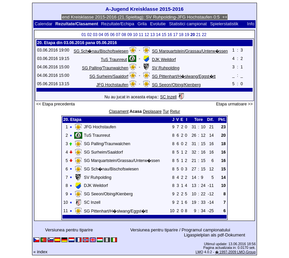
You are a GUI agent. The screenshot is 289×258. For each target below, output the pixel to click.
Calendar (44, 23)
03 (95, 34)
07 (118, 34)
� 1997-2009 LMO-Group (235, 252)
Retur (175, 111)
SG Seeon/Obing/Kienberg (176, 85)
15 (164, 34)
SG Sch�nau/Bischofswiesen (101, 51)
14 (158, 34)
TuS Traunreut (114, 59)
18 (181, 34)
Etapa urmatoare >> (234, 104)
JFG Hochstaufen (112, 85)
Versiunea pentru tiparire (69, 229)
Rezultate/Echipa (117, 23)
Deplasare (152, 111)
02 (89, 34)
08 (123, 34)
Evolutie (158, 23)
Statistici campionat (188, 23)
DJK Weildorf (164, 59)
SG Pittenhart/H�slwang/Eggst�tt (183, 76)
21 (198, 34)
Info (251, 23)
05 (106, 34)
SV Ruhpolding (165, 68)
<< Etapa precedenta (55, 104)
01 (83, 34)
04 (100, 34)
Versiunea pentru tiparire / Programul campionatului (180, 229)
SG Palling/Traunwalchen (105, 68)
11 (141, 34)
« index (40, 251)
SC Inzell (168, 97)
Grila (142, 23)
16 (169, 34)
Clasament (118, 111)
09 (129, 34)
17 (175, 34)
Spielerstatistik (224, 23)
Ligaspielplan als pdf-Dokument (214, 234)
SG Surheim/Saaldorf (108, 76)
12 (146, 34)
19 (186, 34)
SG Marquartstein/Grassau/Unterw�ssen (190, 51)
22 (204, 34)
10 (135, 34)
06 (112, 34)
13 (152, 34)
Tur (166, 111)
